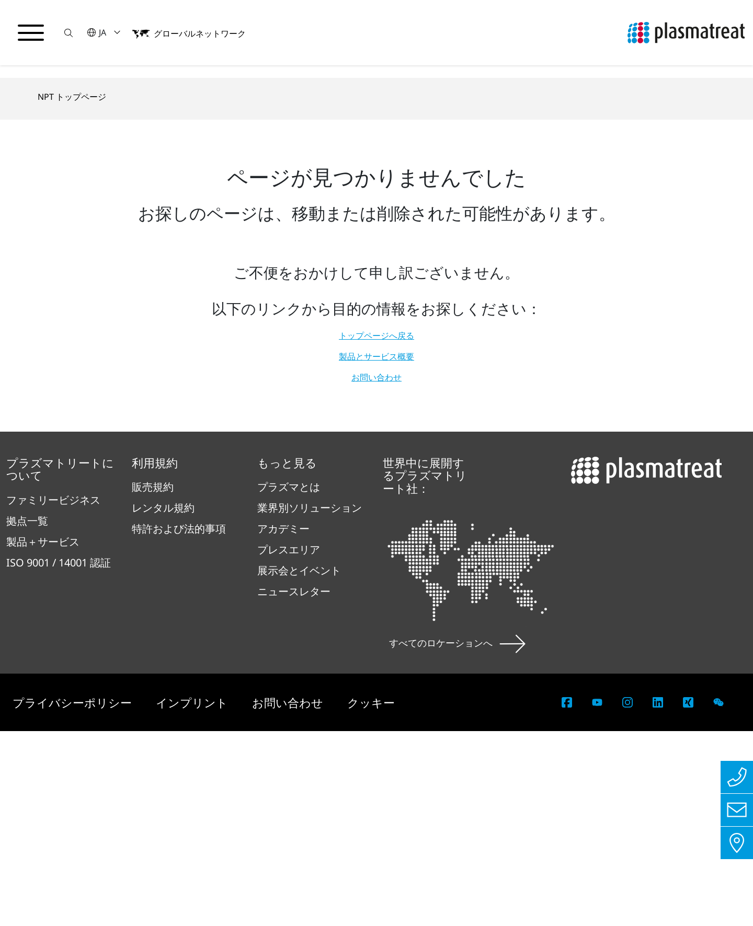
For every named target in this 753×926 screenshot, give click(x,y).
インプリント (193, 897)
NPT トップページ (72, 292)
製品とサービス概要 (376, 551)
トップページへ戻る (376, 530)
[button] (69, 32)
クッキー (371, 897)
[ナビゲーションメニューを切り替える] (31, 32)
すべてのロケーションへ (457, 837)
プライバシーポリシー (74, 897)
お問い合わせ (376, 572)
